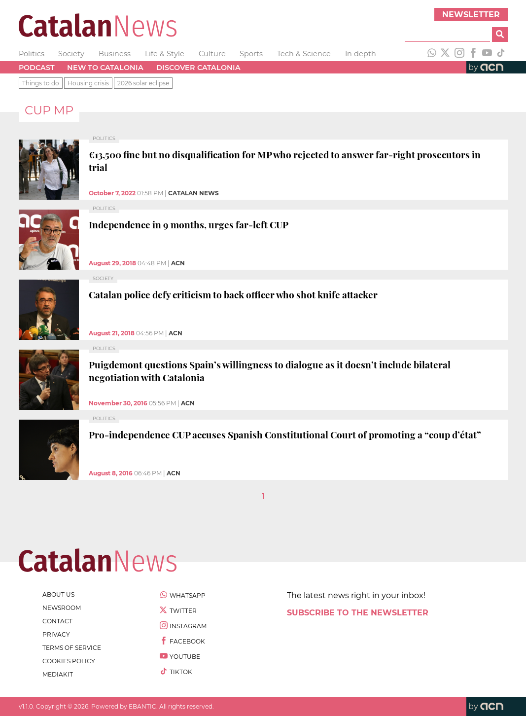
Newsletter (471, 14)
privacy (56, 634)
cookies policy (68, 661)
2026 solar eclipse (143, 83)
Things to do (40, 83)
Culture (212, 53)
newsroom (61, 607)
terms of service (71, 647)
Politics (31, 53)
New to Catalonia (105, 67)
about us (58, 594)
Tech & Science (304, 53)
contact (57, 621)
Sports (251, 53)
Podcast (37, 67)
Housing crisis (88, 83)
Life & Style (164, 53)
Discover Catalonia (198, 67)
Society (71, 53)
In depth (360, 53)
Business (115, 53)
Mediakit (57, 674)
